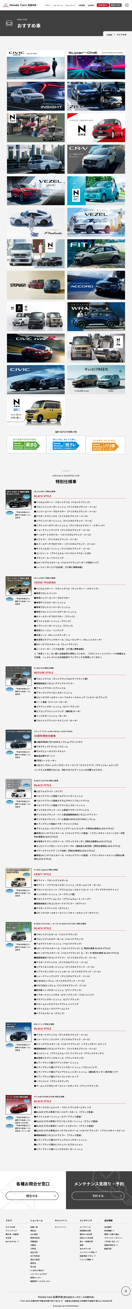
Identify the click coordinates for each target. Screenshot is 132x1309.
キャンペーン (70, 5)
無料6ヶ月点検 (86, 1232)
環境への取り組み (111, 1232)
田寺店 (33, 1261)
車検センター (36, 1276)
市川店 (33, 1265)
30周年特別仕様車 (45, 734)
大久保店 (34, 1232)
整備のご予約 (115, 5)
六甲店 (33, 1247)
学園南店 (34, 1239)
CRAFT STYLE (42, 872)
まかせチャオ (85, 1247)
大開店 (33, 1243)
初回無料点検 (85, 1229)
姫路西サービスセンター (40, 1279)
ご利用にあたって (111, 1239)
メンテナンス (85, 1225)
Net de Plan (11, 1239)
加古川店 (34, 1250)
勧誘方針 (108, 1247)
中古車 (8, 1236)
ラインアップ (11, 1229)
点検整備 (81, 5)
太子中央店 (35, 1254)
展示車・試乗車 (12, 1232)
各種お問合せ (102, 5)
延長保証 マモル (86, 1254)
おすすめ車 (10, 1225)
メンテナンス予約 (87, 1250)
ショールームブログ (38, 1272)
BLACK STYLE (42, 494)
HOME (109, 34)
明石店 (33, 1229)
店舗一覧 (34, 1225)
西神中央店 (35, 1236)
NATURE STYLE (43, 671)
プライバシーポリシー (113, 1236)
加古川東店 (35, 1258)
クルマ (47, 5)
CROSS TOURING (45, 581)
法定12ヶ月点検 (86, 1236)
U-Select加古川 (37, 1268)
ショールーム (58, 5)
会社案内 (91, 5)
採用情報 (108, 1229)
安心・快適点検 (86, 1239)
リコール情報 (85, 1258)
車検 (81, 1243)
